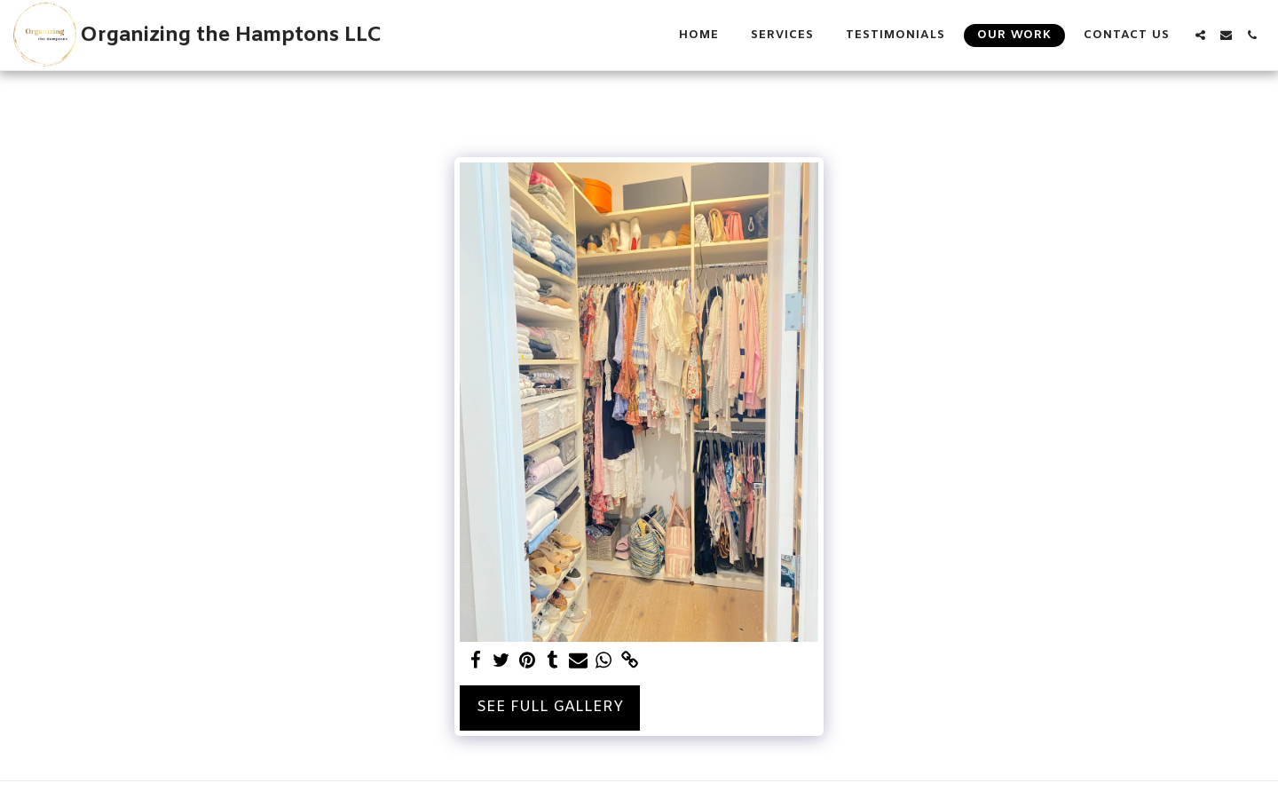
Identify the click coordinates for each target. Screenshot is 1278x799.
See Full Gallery (550, 707)
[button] (1200, 35)
